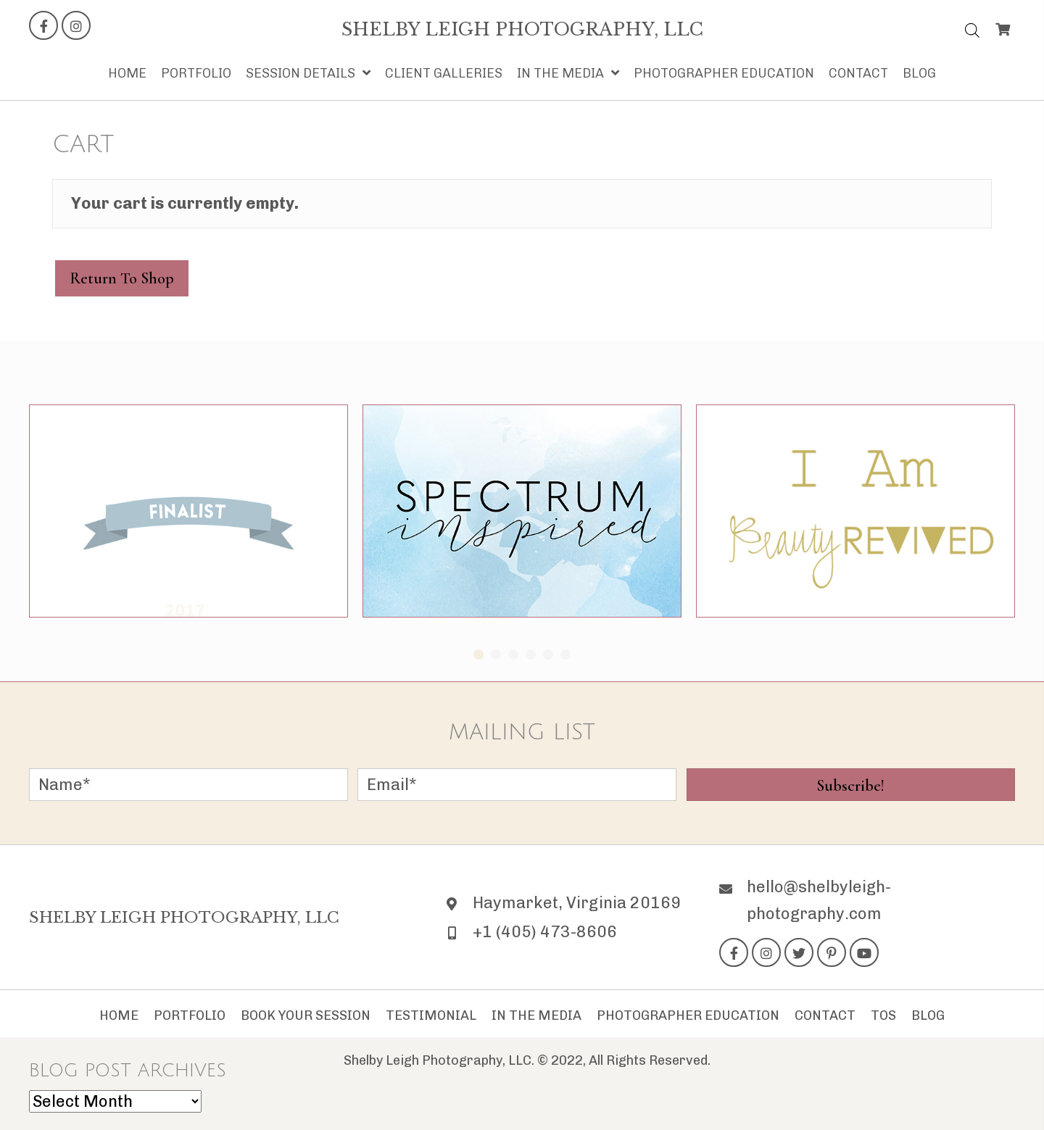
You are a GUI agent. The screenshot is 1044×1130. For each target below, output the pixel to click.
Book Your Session (305, 1015)
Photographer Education (688, 1015)
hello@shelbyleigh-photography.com (819, 900)
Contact (825, 1015)
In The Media (536, 1015)
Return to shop (122, 278)
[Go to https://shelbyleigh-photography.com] (522, 29)
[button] (43, 25)
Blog (928, 1015)
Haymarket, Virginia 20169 (577, 903)
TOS (883, 1015)
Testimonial (431, 1015)
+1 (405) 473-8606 (545, 932)
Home (118, 1015)
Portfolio (189, 1015)
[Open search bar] (972, 27)
